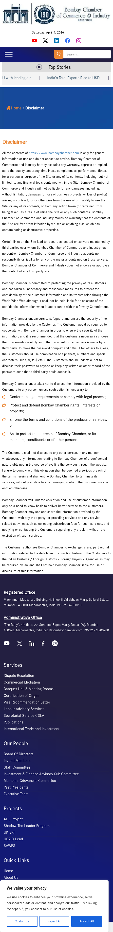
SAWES (9, 846)
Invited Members (17, 760)
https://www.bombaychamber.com (54, 153)
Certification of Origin (21, 695)
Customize (22, 921)
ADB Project (13, 819)
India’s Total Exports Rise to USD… (82, 78)
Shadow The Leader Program (27, 826)
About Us (11, 877)
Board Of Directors (18, 754)
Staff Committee (17, 767)
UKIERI (9, 832)
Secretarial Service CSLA (24, 715)
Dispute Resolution (19, 675)
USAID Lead (13, 839)
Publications (13, 722)
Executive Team (16, 794)
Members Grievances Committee (30, 780)
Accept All (86, 921)
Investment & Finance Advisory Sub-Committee (41, 774)
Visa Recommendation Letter (27, 702)
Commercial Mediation (22, 682)
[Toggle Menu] (9, 54)
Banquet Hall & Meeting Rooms (29, 689)
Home (13, 108)
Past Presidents (16, 787)
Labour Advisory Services (24, 709)
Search (58, 54)
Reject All (54, 921)
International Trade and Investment (31, 729)
